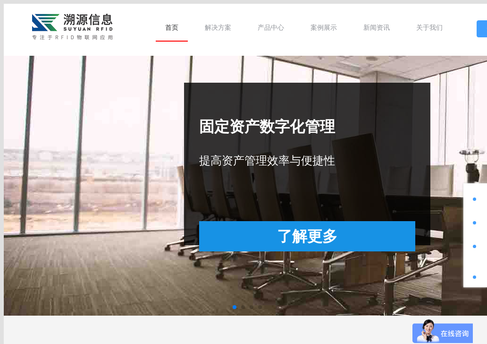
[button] (234, 307)
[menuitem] (172, 27)
